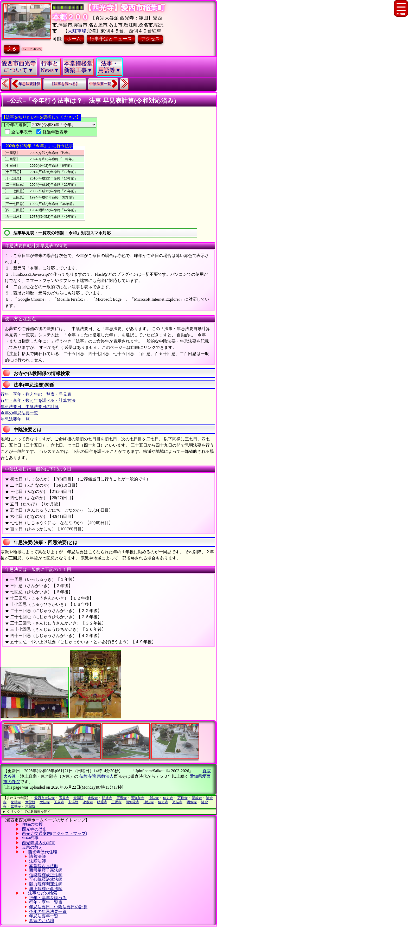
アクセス (150, 38)
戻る (11, 48)
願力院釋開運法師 (45, 884)
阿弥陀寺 (137, 798)
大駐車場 (77, 31)
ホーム (74, 38)
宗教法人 (105, 776)
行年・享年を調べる (48, 898)
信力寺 (168, 798)
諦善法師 (37, 856)
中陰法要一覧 (100, 84)
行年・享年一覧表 (45, 902)
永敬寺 (93, 798)
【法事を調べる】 (64, 84)
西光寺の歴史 (34, 829)
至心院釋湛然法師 (45, 879)
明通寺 (107, 798)
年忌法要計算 (29, 84)
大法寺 (45, 802)
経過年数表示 (52, 132)
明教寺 (197, 798)
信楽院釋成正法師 (45, 875)
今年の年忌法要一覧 (19, 413)
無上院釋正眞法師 (45, 888)
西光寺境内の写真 (38, 843)
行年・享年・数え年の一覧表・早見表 (36, 394)
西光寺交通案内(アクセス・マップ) (54, 833)
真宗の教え (32, 847)
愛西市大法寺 (44, 798)
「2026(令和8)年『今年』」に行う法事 (37, 146)
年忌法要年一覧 (15, 419)
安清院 (78, 798)
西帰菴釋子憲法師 (45, 870)
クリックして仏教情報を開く (29, 812)
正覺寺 (122, 798)
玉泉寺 (64, 798)
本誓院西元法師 (43, 866)
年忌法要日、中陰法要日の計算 (30, 406)
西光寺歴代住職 (42, 852)
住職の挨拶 (32, 824)
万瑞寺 (182, 798)
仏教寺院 (87, 776)
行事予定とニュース (111, 38)
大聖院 (30, 802)
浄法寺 (154, 798)
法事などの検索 (42, 893)
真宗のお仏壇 (41, 920)
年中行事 (30, 838)
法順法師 (37, 861)
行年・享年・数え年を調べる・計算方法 (38, 400)
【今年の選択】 (49, 124)
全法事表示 (18, 132)
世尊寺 (16, 802)
